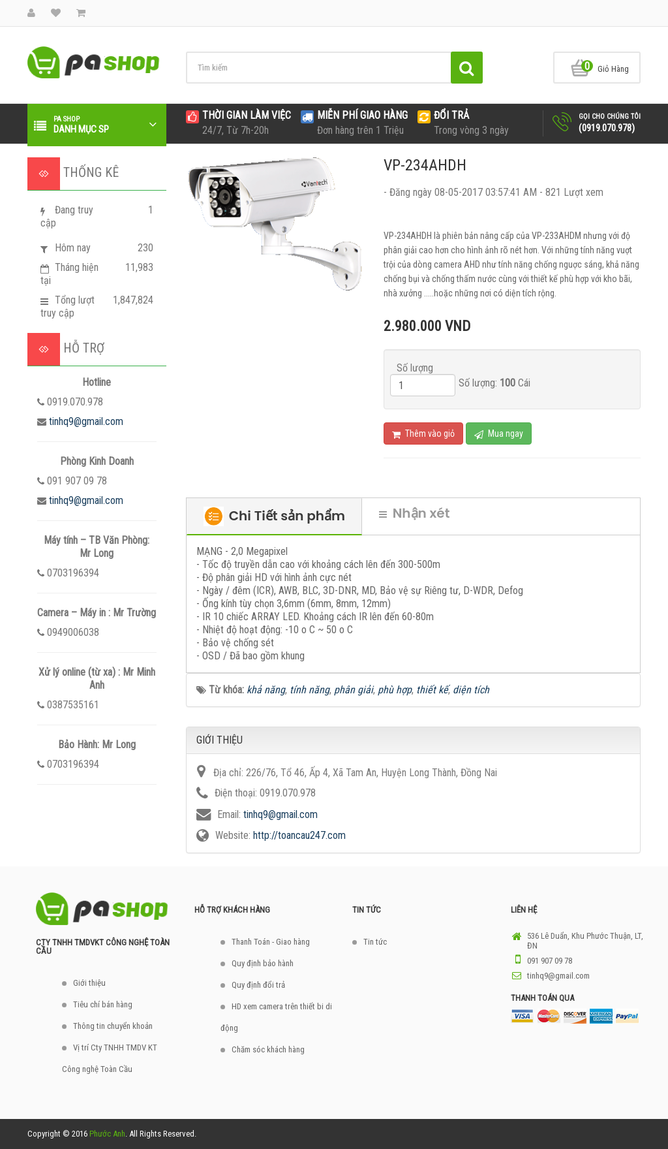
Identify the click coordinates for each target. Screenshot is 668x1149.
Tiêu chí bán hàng (102, 1004)
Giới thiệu (89, 983)
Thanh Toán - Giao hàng (271, 942)
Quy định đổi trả (258, 985)
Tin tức (375, 942)
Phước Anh (107, 1134)
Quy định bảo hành (263, 963)
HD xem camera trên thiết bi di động (276, 1017)
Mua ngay (498, 433)
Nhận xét (414, 513)
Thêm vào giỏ (423, 433)
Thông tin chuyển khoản (113, 1026)
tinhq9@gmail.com (86, 421)
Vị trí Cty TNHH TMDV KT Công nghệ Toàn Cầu (109, 1058)
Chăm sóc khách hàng (268, 1049)
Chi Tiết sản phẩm (274, 516)
